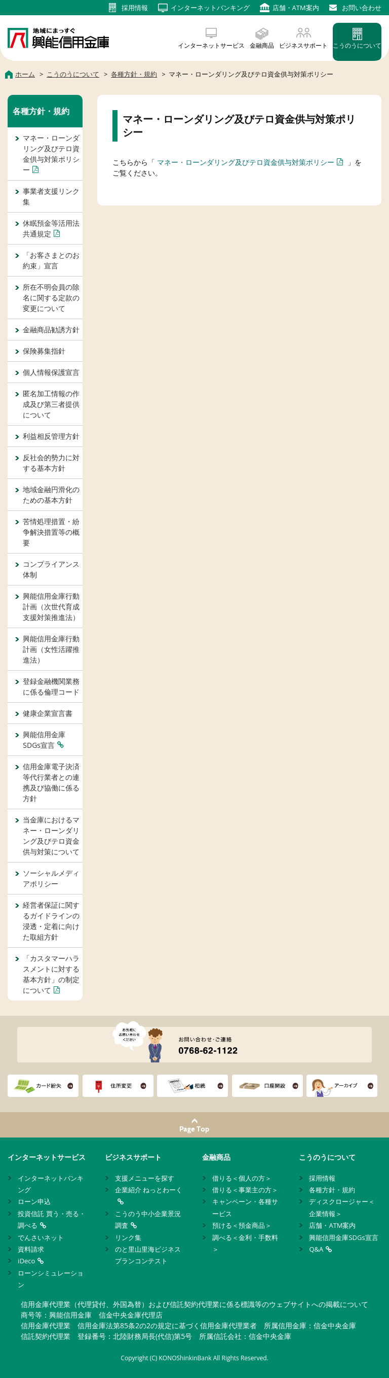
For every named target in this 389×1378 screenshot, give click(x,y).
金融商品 (262, 45)
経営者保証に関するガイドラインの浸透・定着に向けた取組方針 (51, 921)
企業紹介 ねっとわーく (148, 1189)
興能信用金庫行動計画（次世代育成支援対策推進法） (51, 606)
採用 (135, 7)
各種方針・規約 (41, 111)
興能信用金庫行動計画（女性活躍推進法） (51, 649)
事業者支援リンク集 (51, 196)
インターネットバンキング (51, 1184)
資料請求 (31, 1249)
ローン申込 (34, 1201)
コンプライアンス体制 (51, 569)
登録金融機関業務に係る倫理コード (51, 686)
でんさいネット (41, 1237)
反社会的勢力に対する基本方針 (51, 463)
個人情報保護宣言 (51, 372)
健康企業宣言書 (47, 713)
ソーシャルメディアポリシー (51, 878)
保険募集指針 (44, 351)
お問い (361, 7)
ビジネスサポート (303, 45)
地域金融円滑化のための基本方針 (51, 495)
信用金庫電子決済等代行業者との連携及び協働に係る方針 (51, 782)
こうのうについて (357, 45)
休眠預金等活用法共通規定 (51, 228)
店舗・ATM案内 (332, 1225)
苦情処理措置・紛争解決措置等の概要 (51, 531)
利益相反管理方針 (51, 436)
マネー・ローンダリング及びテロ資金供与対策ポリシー (245, 162)
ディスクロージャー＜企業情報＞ (342, 1207)
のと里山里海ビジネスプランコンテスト (148, 1255)
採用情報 (322, 1178)
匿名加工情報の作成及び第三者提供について (51, 404)
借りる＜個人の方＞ (241, 1178)
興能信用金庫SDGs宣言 (44, 740)
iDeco (26, 1260)
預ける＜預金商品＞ (241, 1225)
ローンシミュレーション (51, 1278)
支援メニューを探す (144, 1178)
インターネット (210, 7)
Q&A (316, 1249)
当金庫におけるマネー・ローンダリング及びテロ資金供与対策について (51, 835)
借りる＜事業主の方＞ (245, 1189)
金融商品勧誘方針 (51, 329)
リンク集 (128, 1237)
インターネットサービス (211, 45)
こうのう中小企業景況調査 (148, 1219)
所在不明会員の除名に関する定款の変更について (51, 297)
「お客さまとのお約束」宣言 (51, 260)
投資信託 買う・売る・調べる (51, 1219)
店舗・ (296, 7)
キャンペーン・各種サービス (245, 1207)
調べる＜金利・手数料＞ (245, 1243)
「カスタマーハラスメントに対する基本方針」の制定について (51, 974)
